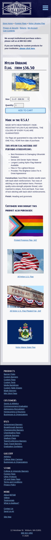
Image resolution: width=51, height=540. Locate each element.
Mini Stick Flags (10, 393)
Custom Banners (11, 377)
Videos (7, 498)
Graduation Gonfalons (13, 446)
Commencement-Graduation (16, 406)
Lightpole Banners (11, 435)
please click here (27, 48)
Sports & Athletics (11, 403)
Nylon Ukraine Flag (37, 23)
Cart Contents (9, 31)
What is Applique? (11, 503)
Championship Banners (14, 430)
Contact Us (8, 508)
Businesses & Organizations (16, 414)
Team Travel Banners (13, 444)
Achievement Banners (13, 424)
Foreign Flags (21, 23)
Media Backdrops (11, 385)
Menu (45, 8)
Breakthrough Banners (13, 427)
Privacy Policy (10, 485)
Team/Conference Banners (15, 441)
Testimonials (9, 500)
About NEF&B (10, 495)
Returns (23, 28)
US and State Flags (12, 479)
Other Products (10, 477)
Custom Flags (10, 380)
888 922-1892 (27, 533)
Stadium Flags (10, 438)
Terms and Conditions (13, 482)
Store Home (8, 23)
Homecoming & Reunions (14, 412)
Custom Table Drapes (13, 388)
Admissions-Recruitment (14, 409)
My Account (32, 28)
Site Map (7, 517)
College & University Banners (16, 471)
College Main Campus (13, 459)
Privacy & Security (10, 28)
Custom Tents (9, 382)
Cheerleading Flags (12, 433)
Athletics (7, 457)
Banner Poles (9, 374)
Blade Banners (10, 391)
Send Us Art (9, 511)
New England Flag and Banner (16, 8)
